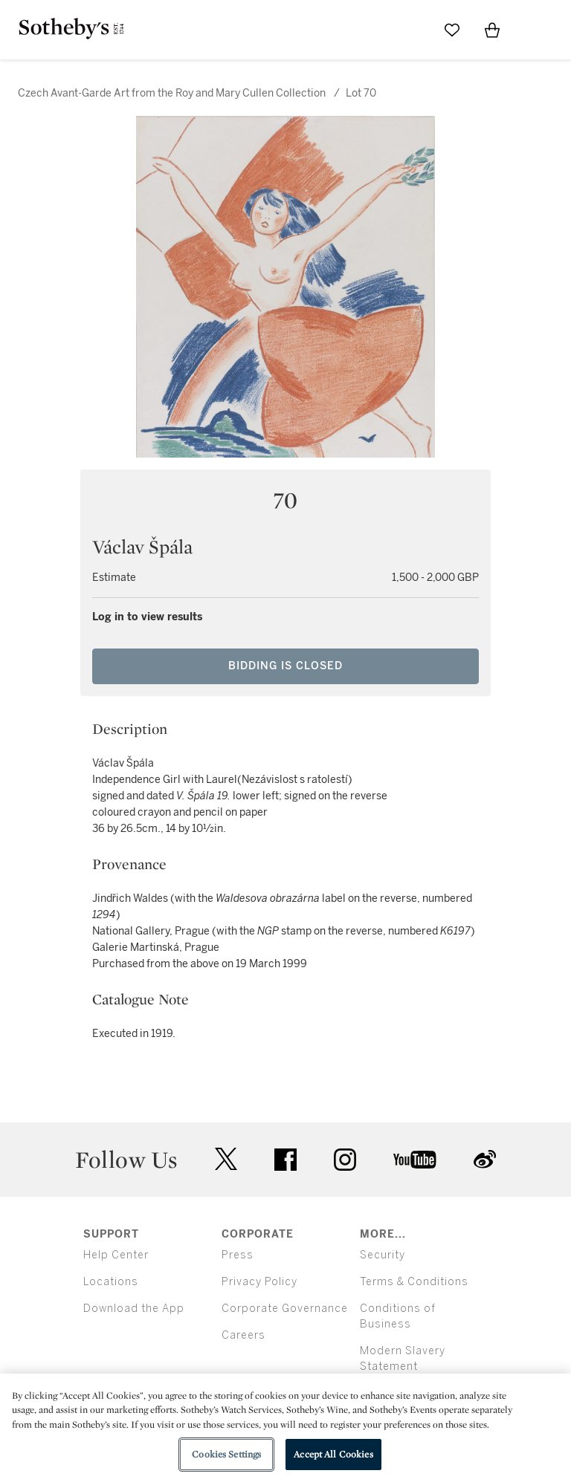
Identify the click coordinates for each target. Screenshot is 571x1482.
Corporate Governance (285, 1308)
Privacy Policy (259, 1281)
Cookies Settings (226, 1454)
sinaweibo (485, 1159)
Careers (243, 1335)
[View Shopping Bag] (492, 30)
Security (382, 1255)
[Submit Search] (411, 29)
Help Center (116, 1255)
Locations (110, 1281)
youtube (414, 1160)
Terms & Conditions (414, 1281)
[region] (285, 1428)
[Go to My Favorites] (452, 30)
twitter (226, 1159)
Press (238, 1255)
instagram (345, 1159)
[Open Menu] (532, 30)
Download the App (133, 1308)
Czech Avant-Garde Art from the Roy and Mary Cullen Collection (173, 93)
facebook (285, 1159)
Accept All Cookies (333, 1454)
